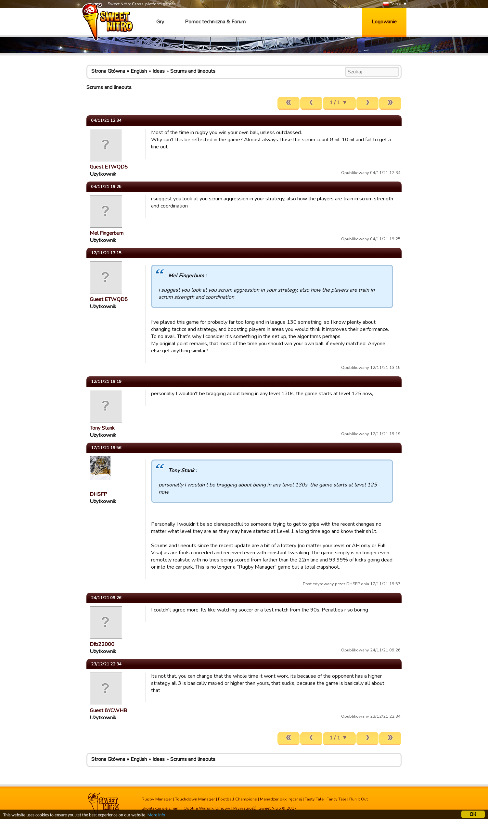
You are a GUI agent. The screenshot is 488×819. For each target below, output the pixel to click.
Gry (160, 21)
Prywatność (244, 808)
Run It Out (358, 799)
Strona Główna (108, 71)
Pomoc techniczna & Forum (215, 21)
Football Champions (237, 799)
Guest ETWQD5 (109, 166)
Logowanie (384, 21)
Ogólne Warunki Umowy (207, 808)
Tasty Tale (314, 799)
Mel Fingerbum (106, 233)
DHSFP (98, 494)
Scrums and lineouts (192, 71)
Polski (392, 4)
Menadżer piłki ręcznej (281, 799)
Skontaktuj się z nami (161, 808)
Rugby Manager (157, 799)
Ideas (158, 71)
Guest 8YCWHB (108, 710)
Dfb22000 (102, 644)
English (139, 71)
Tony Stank (102, 428)
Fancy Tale (336, 799)
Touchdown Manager (195, 799)
